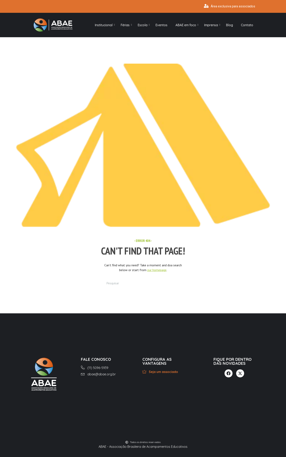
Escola (143, 25)
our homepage (156, 270)
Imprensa (212, 25)
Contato (247, 25)
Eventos (161, 25)
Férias (126, 25)
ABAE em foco (186, 25)
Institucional (105, 25)
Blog (229, 25)
